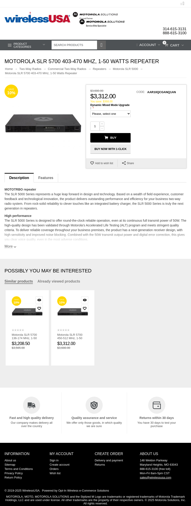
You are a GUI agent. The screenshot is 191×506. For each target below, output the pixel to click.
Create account (59, 464)
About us (10, 460)
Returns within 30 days (156, 417)
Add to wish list (104, 162)
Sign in (54, 460)
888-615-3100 (174, 33)
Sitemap (10, 464)
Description (19, 177)
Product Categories (22, 45)
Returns (100, 464)
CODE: (140, 91)
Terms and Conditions (19, 468)
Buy (113, 137)
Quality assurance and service (94, 417)
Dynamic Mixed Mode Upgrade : (110, 106)
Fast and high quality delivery (31, 417)
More (9, 246)
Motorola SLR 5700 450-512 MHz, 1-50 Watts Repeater (69, 338)
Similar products (19, 281)
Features (45, 177)
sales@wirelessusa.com (155, 477)
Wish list (55, 472)
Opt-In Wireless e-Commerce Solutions (83, 490)
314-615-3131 (174, 29)
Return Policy (13, 477)
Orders (54, 468)
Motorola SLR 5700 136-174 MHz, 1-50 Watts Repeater (24, 338)
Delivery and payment (109, 460)
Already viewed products (58, 281)
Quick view (39, 299)
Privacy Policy (14, 472)
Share (128, 162)
